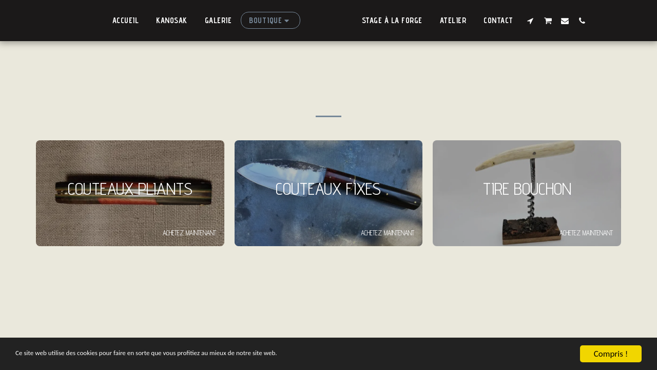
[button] (541, 20)
